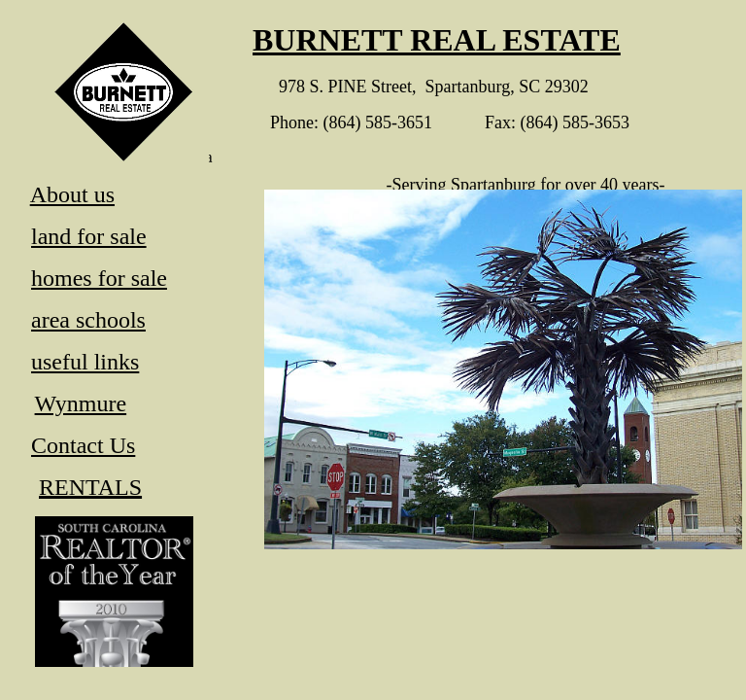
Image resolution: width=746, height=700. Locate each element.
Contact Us (83, 445)
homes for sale (99, 278)
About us (72, 194)
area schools (88, 319)
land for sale (89, 236)
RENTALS (90, 487)
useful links (85, 361)
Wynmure (81, 403)
